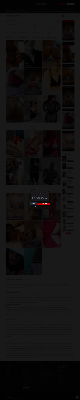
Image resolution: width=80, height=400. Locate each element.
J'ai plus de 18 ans (43, 203)
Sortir (33, 203)
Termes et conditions (40, 207)
